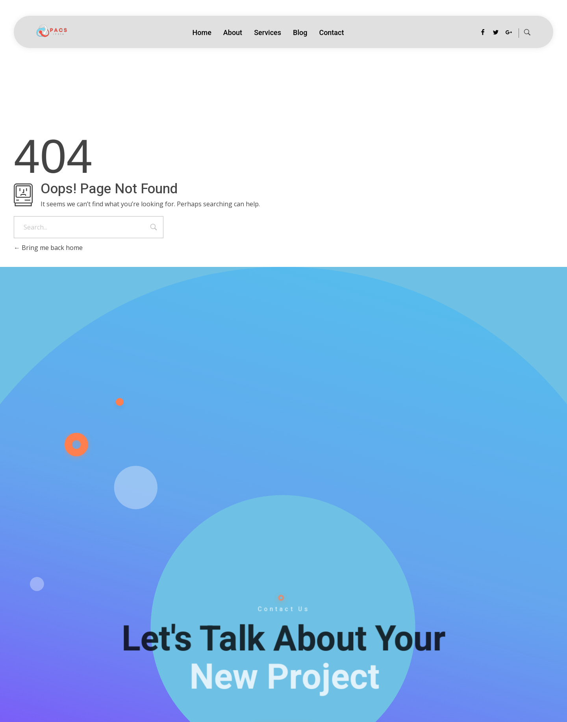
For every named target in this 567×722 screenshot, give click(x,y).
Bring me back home (48, 247)
